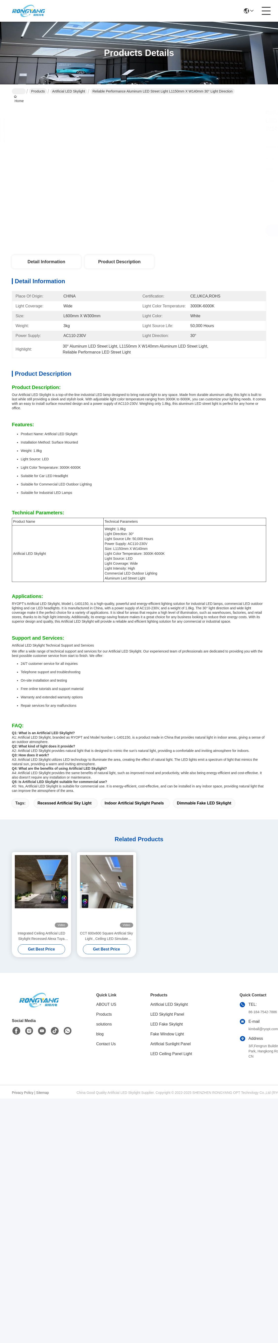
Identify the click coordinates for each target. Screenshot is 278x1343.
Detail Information (46, 261)
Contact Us (106, 1044)
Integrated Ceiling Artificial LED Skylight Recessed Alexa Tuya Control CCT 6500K (41, 936)
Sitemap (42, 1093)
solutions (104, 1024)
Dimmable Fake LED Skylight (204, 803)
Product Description (119, 261)
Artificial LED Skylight (68, 91)
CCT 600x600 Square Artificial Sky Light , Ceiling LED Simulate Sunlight (106, 936)
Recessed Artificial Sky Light (64, 803)
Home (19, 91)
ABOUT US (106, 1004)
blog (100, 1034)
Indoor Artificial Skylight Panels (134, 803)
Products (38, 91)
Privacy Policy (22, 1093)
